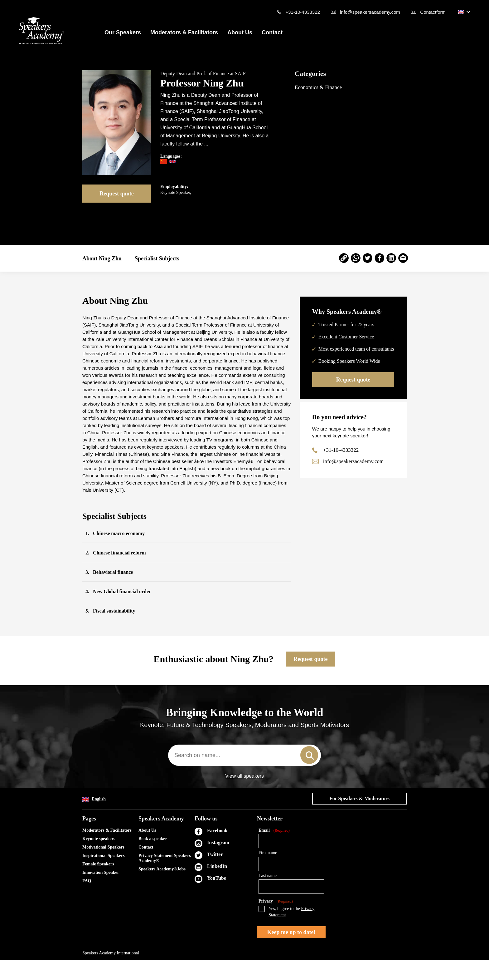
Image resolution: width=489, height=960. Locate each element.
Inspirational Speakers (103, 855)
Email (274, 830)
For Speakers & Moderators (359, 798)
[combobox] (244, 755)
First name (268, 852)
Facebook (217, 830)
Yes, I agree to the (291, 911)
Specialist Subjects (157, 258)
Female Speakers (98, 864)
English (94, 799)
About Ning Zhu (102, 258)
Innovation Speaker (100, 872)
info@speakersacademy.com (370, 12)
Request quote (116, 193)
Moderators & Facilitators (184, 32)
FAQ (86, 881)
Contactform (433, 12)
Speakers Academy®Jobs (162, 869)
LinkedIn (217, 866)
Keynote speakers (98, 838)
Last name (268, 875)
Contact (272, 32)
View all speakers (244, 776)
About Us (239, 32)
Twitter (215, 854)
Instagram (218, 842)
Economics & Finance (318, 87)
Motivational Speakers (103, 847)
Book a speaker (152, 838)
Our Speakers (122, 32)
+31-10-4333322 (302, 12)
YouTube (216, 878)
